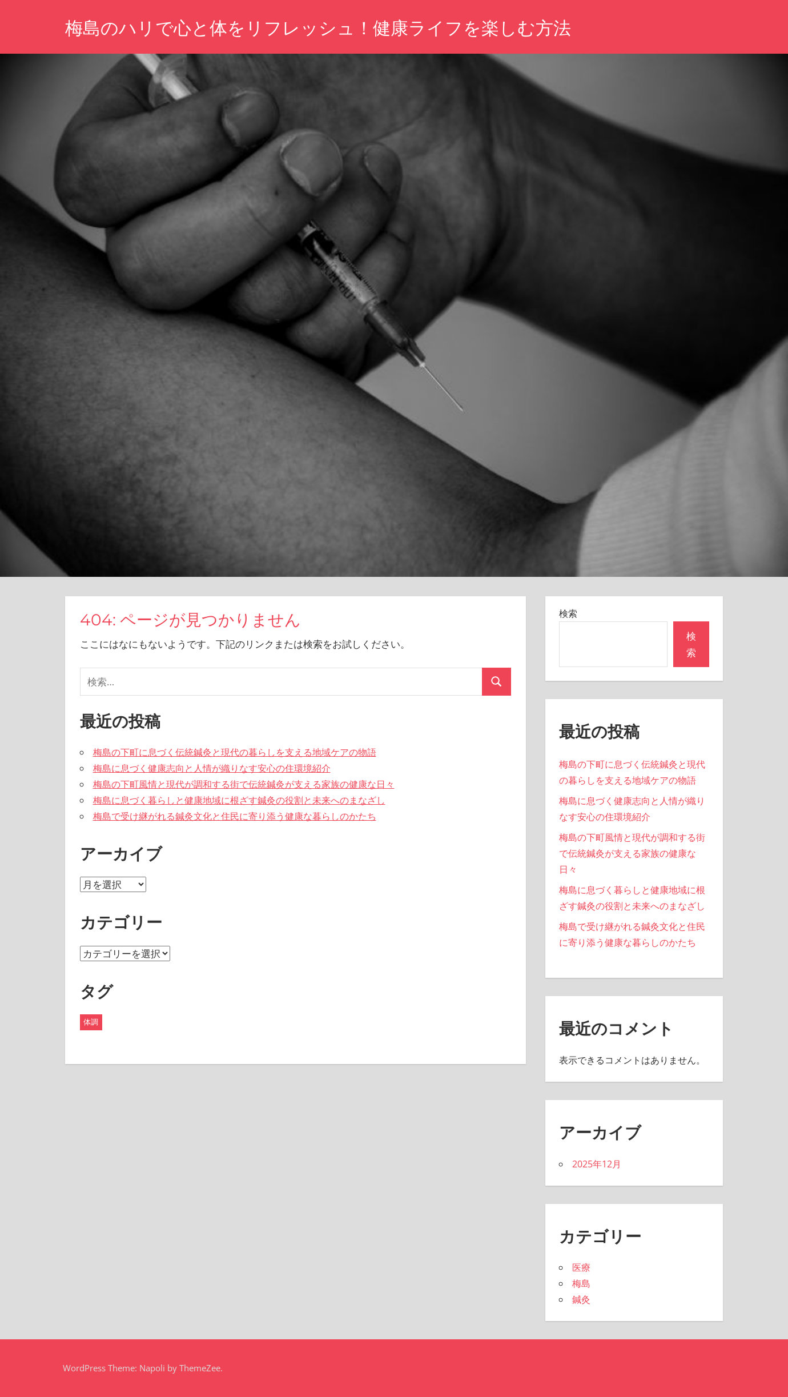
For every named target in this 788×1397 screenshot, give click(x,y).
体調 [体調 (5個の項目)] (90, 1022)
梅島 (581, 1283)
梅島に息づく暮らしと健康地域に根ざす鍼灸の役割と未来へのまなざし (239, 800)
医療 (581, 1267)
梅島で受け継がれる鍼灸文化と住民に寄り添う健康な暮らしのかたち (234, 816)
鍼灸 (581, 1299)
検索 (568, 613)
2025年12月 (596, 1164)
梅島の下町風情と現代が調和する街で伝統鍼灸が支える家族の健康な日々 (244, 784)
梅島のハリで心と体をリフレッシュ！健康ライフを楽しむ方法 (326, 28)
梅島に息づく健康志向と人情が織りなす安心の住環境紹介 (212, 768)
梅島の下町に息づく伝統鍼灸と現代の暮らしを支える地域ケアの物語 (234, 752)
